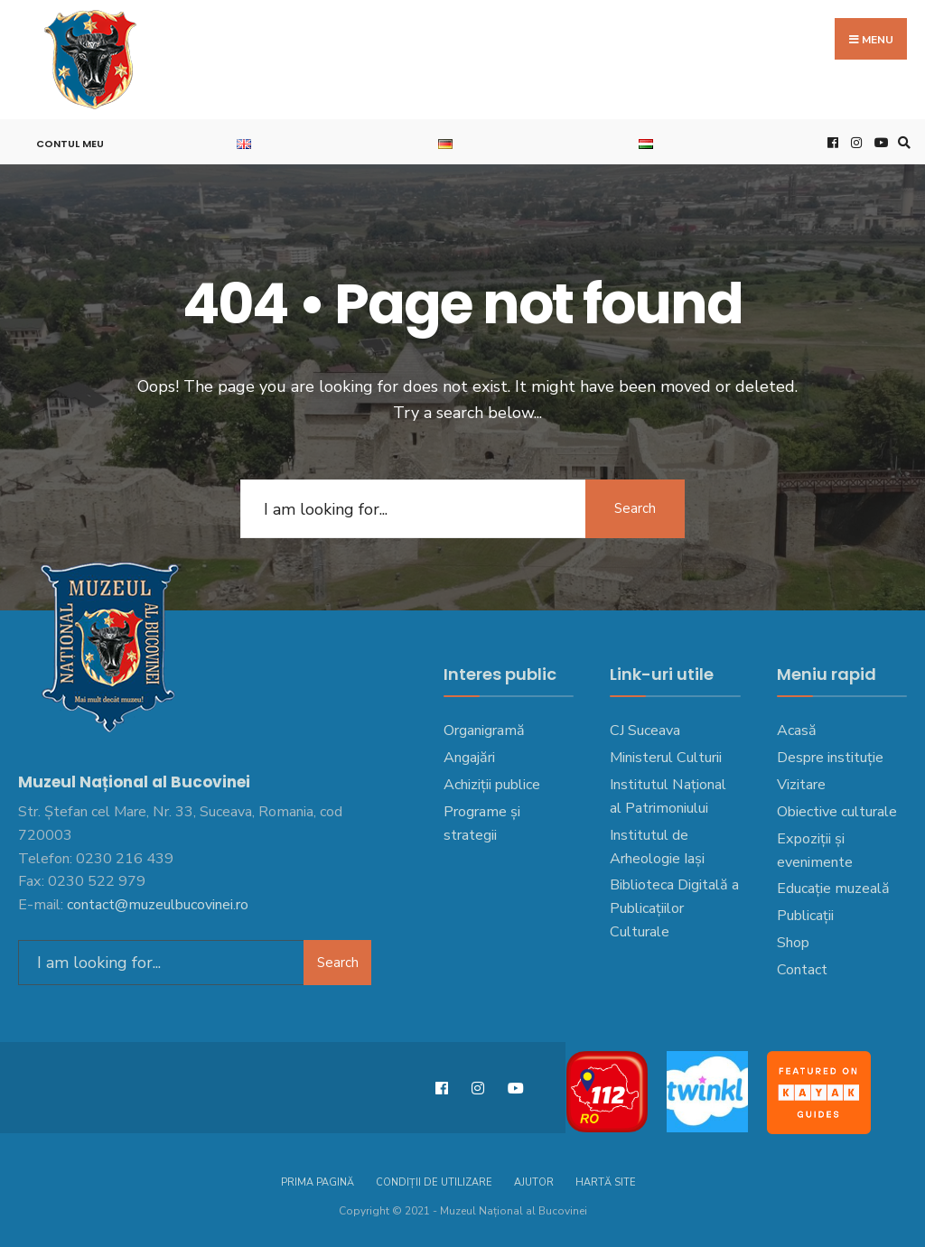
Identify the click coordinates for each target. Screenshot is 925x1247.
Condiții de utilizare (434, 1182)
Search (635, 508)
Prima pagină (317, 1182)
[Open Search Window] (901, 142)
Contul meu (70, 143)
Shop (793, 943)
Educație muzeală (833, 888)
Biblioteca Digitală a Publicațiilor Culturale (674, 908)
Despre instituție (830, 758)
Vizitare (801, 785)
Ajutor (534, 1182)
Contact (802, 970)
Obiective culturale (837, 812)
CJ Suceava (645, 730)
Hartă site (605, 1182)
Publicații (805, 916)
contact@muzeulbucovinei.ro (157, 905)
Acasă (797, 730)
